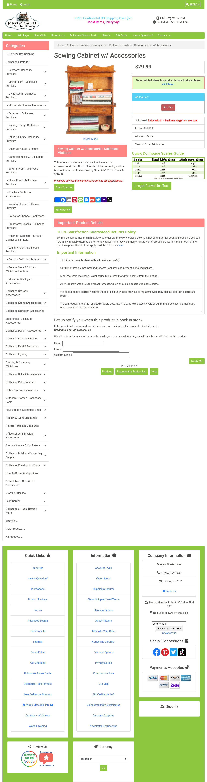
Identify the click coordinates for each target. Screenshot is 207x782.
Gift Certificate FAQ (104, 694)
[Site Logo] (36, 21)
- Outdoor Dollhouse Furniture (26, 259)
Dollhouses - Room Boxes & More (26, 510)
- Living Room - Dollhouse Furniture (26, 95)
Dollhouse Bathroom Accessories (25, 310)
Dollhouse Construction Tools (26, 465)
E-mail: (58, 349)
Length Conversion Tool (152, 186)
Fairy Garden (26, 501)
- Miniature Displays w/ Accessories (19, 281)
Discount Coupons (103, 715)
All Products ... (14, 536)
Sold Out (168, 107)
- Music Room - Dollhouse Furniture (26, 182)
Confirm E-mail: (63, 354)
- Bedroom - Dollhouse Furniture (26, 71)
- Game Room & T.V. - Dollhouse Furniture (24, 158)
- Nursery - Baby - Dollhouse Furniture (26, 127)
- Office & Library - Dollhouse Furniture (26, 139)
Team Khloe (38, 652)
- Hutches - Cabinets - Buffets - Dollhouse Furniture (24, 237)
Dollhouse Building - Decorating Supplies (26, 455)
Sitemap (38, 641)
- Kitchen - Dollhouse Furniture (26, 105)
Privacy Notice (103, 662)
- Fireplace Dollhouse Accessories (18, 194)
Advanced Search (38, 620)
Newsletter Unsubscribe (103, 726)
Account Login (103, 567)
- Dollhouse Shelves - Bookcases (25, 216)
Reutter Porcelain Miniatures (22, 425)
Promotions (58, 35)
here (120, 245)
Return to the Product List (131, 371)
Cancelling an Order (103, 641)
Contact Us (164, 35)
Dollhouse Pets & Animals (26, 382)
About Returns (103, 620)
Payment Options (103, 652)
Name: (58, 343)
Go (103, 767)
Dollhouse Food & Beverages (26, 346)
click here (168, 84)
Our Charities (37, 662)
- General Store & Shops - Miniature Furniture (21, 269)
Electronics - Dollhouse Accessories (19, 320)
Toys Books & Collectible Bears (26, 409)
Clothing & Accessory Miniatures (26, 364)
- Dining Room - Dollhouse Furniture (26, 83)
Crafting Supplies (26, 493)
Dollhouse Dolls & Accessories (26, 374)
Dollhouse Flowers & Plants (26, 338)
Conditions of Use (103, 673)
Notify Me (196, 361)
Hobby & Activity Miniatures (26, 390)
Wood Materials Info (38, 704)
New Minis (40, 35)
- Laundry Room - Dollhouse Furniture (22, 249)
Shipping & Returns (103, 589)
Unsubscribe (169, 632)
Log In (25, 4)
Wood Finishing (38, 726)
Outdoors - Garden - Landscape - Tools (26, 400)
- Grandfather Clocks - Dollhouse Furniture (25, 225)
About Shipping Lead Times (103, 599)
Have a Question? (143, 35)
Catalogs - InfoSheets (37, 715)
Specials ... (12, 520)
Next (154, 371)
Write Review (63, 209)
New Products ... (15, 528)
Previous (107, 371)
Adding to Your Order (104, 631)
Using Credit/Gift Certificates (103, 704)
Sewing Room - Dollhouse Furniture (111, 45)
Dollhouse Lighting (26, 354)
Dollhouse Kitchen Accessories (26, 302)
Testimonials (37, 631)
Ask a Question (64, 187)
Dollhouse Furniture (77, 45)
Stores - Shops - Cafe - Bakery (26, 445)
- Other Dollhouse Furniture (22, 148)
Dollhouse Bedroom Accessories (26, 293)
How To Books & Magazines (22, 473)
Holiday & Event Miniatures (26, 417)
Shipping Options (103, 610)
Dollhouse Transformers (38, 683)
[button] (193, 4)
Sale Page (23, 35)
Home (12, 4)
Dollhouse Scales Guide (83, 35)
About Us (38, 567)
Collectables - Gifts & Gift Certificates (20, 483)
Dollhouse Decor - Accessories (26, 330)
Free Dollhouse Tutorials (38, 694)
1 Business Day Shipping (20, 54)
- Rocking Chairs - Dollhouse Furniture (22, 206)
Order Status (103, 578)
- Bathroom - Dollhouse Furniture (26, 115)
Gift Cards (121, 35)
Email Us (169, 591)
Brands (106, 35)
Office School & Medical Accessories (26, 435)
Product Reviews (37, 599)
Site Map (103, 683)
